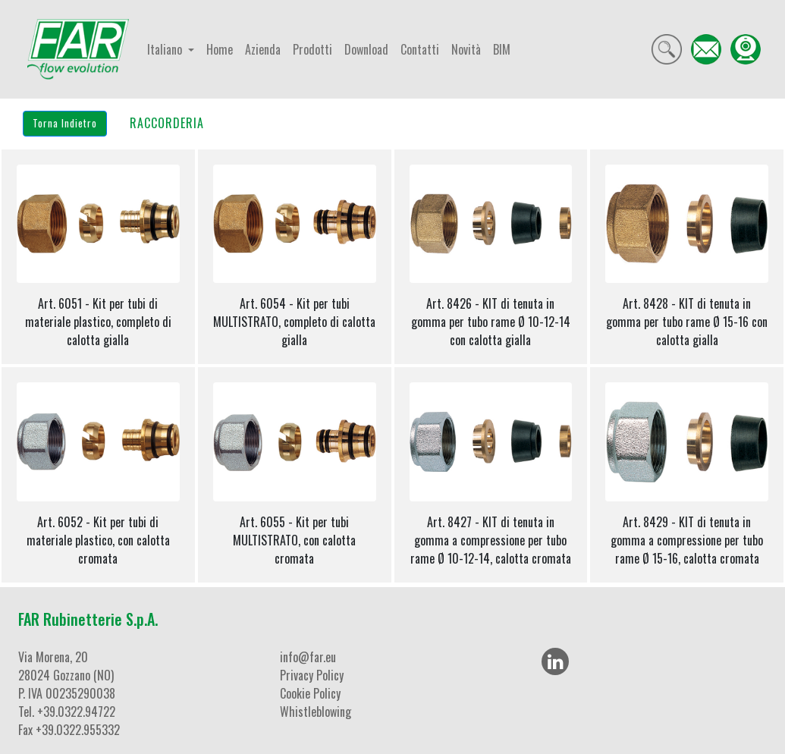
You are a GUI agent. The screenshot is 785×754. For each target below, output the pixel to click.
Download (366, 49)
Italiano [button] (166, 49)
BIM (501, 49)
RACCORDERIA (167, 123)
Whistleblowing (315, 711)
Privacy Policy (312, 675)
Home (219, 49)
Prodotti (312, 49)
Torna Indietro (65, 122)
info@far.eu (308, 657)
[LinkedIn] (555, 661)
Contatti (419, 49)
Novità (466, 49)
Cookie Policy (310, 693)
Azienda (263, 49)
